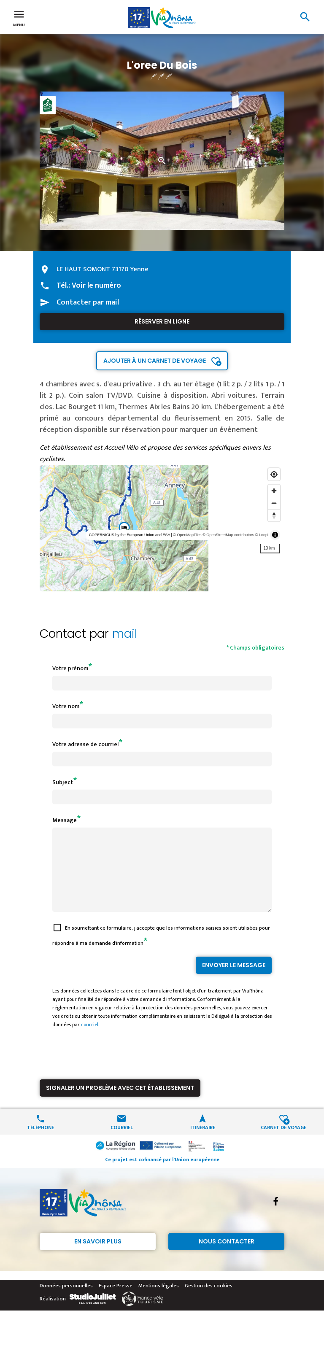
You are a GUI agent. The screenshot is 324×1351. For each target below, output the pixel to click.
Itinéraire (202, 1142)
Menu (19, 17)
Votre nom (65, 706)
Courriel (122, 1142)
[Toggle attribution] (275, 535)
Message (64, 820)
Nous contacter (226, 1256)
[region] (162, 528)
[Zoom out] (274, 503)
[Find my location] (274, 474)
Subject (62, 782)
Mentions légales (158, 1300)
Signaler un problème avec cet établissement (120, 1103)
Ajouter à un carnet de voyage (154, 360)
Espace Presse (115, 1300)
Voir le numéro (96, 285)
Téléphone (40, 1142)
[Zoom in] (274, 491)
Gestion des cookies (208, 1300)
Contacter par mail (88, 302)
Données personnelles (66, 1300)
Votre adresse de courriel (85, 744)
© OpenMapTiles (187, 535)
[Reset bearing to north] (274, 515)
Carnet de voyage (283, 1142)
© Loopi (261, 535)
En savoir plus (98, 1256)
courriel (89, 1039)
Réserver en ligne (162, 321)
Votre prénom (70, 668)
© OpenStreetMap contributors (228, 535)
